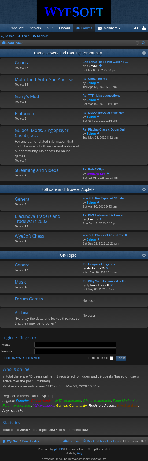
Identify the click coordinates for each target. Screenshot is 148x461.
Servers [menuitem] (35, 28)
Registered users (102, 405)
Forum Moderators (16, 405)
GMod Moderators (97, 401)
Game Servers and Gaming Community (68, 52)
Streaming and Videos (36, 170)
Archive (22, 312)
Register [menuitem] (145, 29)
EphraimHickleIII (98, 285)
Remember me (100, 358)
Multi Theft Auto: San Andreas (44, 79)
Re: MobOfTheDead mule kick (103, 112)
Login (25, 35)
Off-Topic (68, 255)
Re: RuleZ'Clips (93, 169)
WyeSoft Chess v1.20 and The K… (106, 235)
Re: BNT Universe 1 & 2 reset (103, 215)
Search (9, 35)
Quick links (5, 29)
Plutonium (25, 113)
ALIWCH (92, 65)
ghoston (92, 219)
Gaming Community (71, 405)
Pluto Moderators (126, 401)
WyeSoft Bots (127, 405)
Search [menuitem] (144, 43)
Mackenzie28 (96, 268)
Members (110, 28)
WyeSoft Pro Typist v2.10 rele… (105, 198)
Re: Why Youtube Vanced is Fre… (106, 281)
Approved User (14, 411)
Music (21, 282)
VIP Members (43, 405)
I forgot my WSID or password (21, 358)
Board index (30, 441)
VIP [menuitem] (50, 28)
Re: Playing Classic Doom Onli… (105, 129)
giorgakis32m (96, 173)
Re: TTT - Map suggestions (101, 95)
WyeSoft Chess (29, 236)
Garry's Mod (27, 96)
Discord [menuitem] (64, 28)
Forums (86, 28)
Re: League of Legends (99, 264)
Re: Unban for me (95, 78)
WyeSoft (17, 28)
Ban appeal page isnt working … (105, 61)
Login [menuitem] (137, 29)
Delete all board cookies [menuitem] (103, 441)
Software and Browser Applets (68, 189)
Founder (22, 401)
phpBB (58, 449)
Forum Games (29, 299)
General (23, 63)
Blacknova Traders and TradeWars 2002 (37, 219)
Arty (79, 453)
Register (42, 35)
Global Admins (42, 401)
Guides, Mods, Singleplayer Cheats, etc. (42, 133)
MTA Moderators (68, 401)
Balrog (91, 83)
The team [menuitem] (74, 441)
